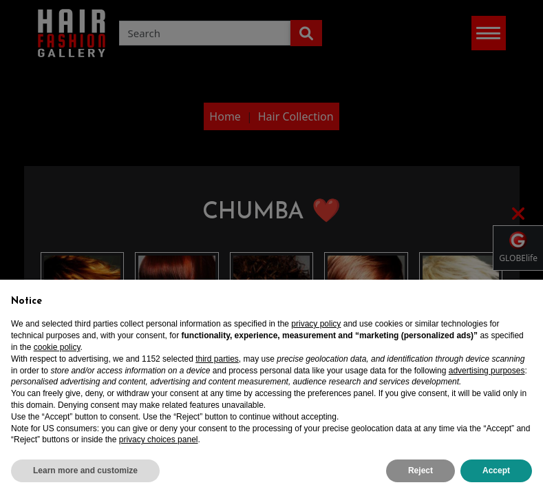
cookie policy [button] (57, 347)
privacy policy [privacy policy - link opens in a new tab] (316, 324)
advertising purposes (487, 370)
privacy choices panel (158, 439)
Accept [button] (496, 470)
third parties (217, 359)
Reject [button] (420, 470)
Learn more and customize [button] (85, 470)
